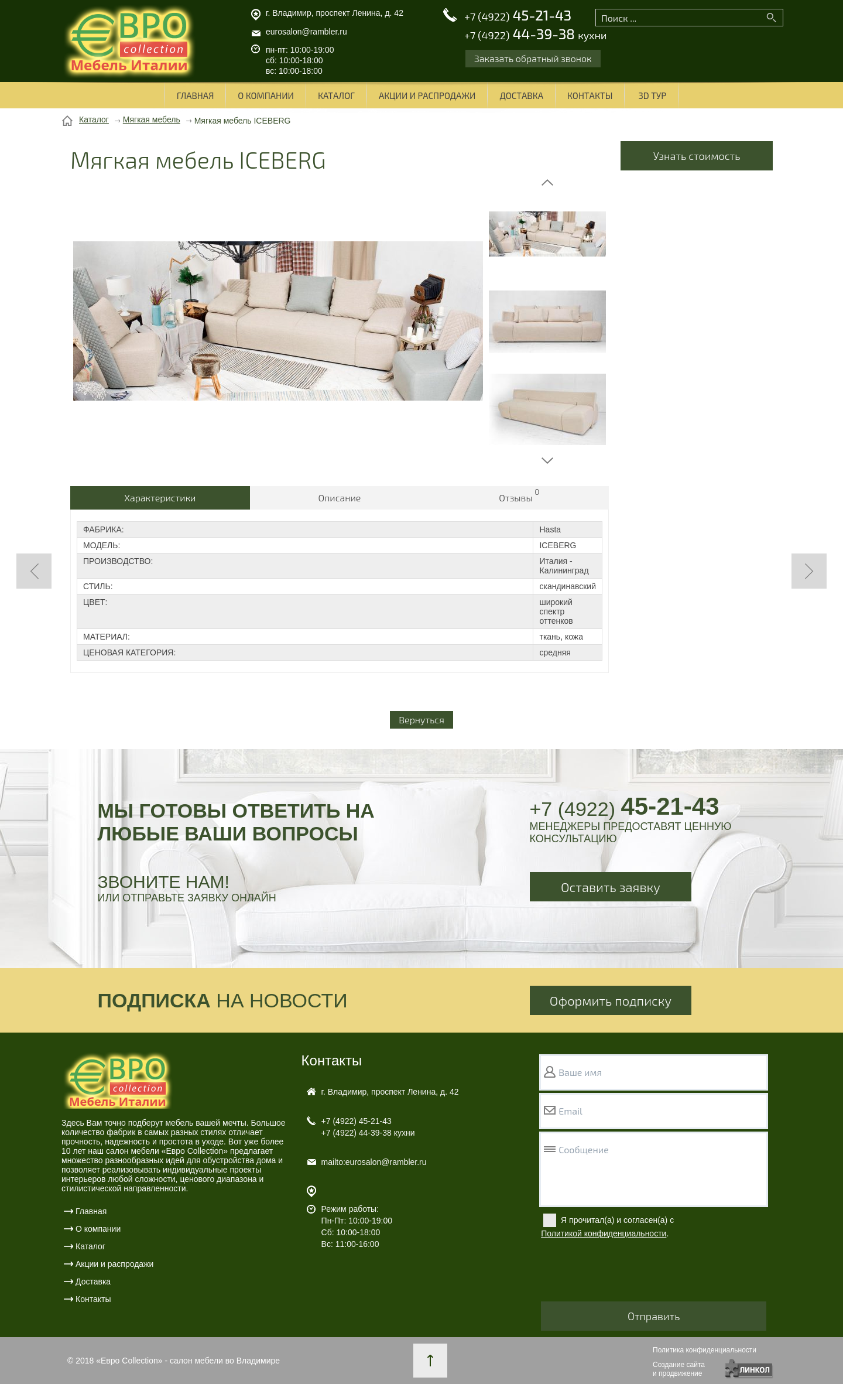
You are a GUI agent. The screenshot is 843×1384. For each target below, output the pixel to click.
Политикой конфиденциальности (603, 1233)
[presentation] (630, 1273)
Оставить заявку (610, 886)
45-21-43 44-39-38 (535, 25)
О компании (266, 95)
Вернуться (421, 719)
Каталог (336, 95)
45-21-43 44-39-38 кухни (368, 1126)
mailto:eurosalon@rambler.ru (374, 1162)
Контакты (589, 95)
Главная (195, 95)
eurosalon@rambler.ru (306, 31)
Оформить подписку (610, 1000)
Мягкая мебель (151, 119)
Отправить (654, 1316)
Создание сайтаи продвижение (679, 1369)
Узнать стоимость (697, 155)
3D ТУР (652, 95)
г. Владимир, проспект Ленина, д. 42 (334, 13)
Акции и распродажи (427, 95)
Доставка (521, 95)
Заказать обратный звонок (533, 58)
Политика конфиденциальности (704, 1350)
